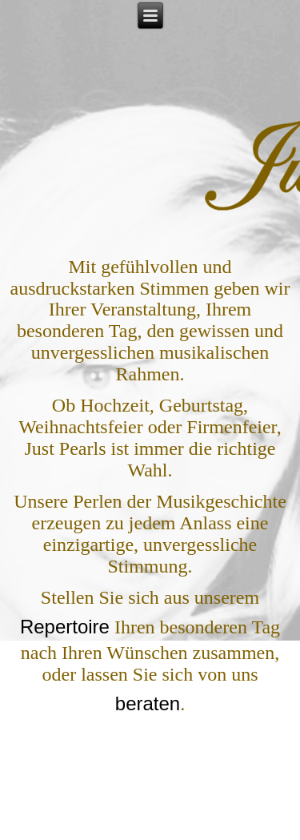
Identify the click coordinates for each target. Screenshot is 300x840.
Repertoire (65, 626)
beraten (147, 703)
